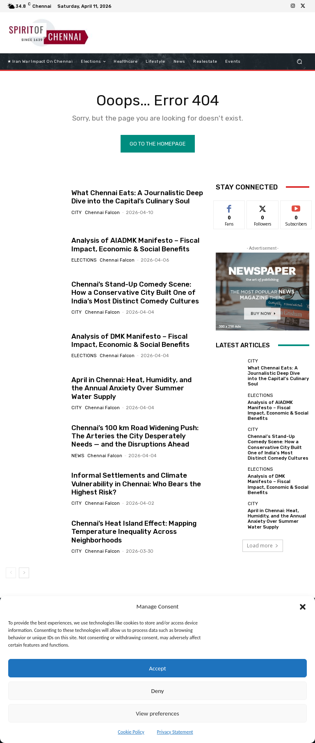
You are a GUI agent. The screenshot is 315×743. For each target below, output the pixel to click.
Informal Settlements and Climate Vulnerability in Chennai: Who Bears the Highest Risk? (136, 483)
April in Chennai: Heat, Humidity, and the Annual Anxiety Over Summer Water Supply (131, 388)
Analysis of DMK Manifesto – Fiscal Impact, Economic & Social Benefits (130, 340)
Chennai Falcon (102, 212)
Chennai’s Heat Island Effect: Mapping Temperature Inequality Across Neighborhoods (133, 531)
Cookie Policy (131, 732)
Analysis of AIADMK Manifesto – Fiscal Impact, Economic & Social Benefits (135, 244)
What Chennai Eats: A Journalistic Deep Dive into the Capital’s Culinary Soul (137, 197)
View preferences (157, 713)
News (77, 456)
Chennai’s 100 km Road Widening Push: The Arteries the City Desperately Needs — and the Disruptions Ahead (135, 436)
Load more (262, 545)
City (76, 212)
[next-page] (24, 573)
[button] (303, 607)
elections (83, 260)
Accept (157, 668)
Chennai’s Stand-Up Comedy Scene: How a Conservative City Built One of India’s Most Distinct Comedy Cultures (135, 292)
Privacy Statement (175, 732)
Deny (157, 691)
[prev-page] (11, 573)
